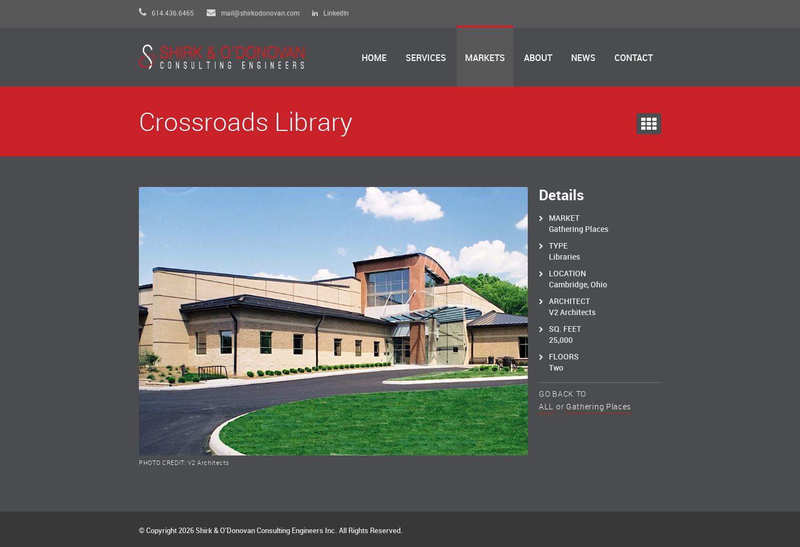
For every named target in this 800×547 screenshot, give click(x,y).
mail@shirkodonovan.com (253, 13)
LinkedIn (330, 13)
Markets (485, 58)
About (538, 58)
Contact (633, 58)
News (583, 58)
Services (426, 58)
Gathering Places (598, 407)
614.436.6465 (166, 13)
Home (374, 58)
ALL (546, 407)
